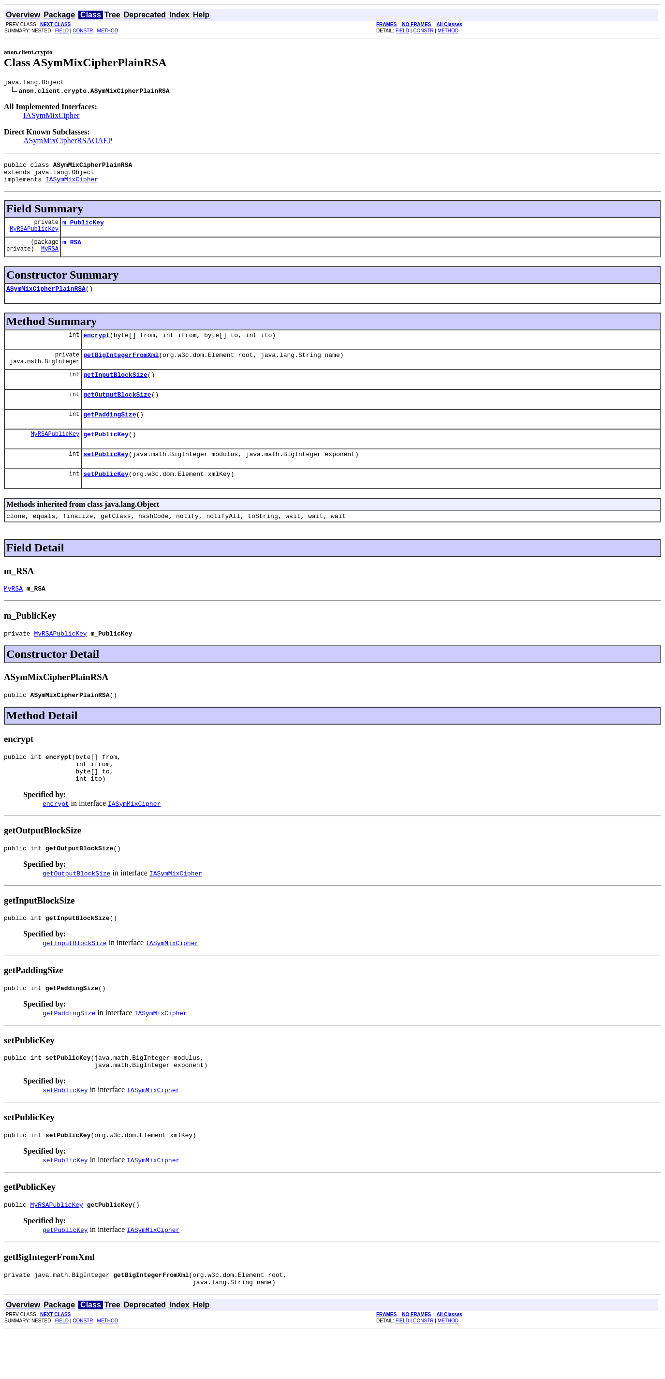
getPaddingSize (109, 431)
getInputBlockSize (115, 389)
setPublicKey (106, 474)
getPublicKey (106, 452)
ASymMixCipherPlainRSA (46, 298)
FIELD (62, 30)
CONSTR (83, 30)
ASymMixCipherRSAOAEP (67, 142)
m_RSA (71, 250)
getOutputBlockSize (117, 410)
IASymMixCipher (51, 117)
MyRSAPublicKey (34, 237)
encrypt (96, 346)
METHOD (107, 30)
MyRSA (50, 258)
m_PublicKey (83, 229)
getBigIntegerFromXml (121, 367)
